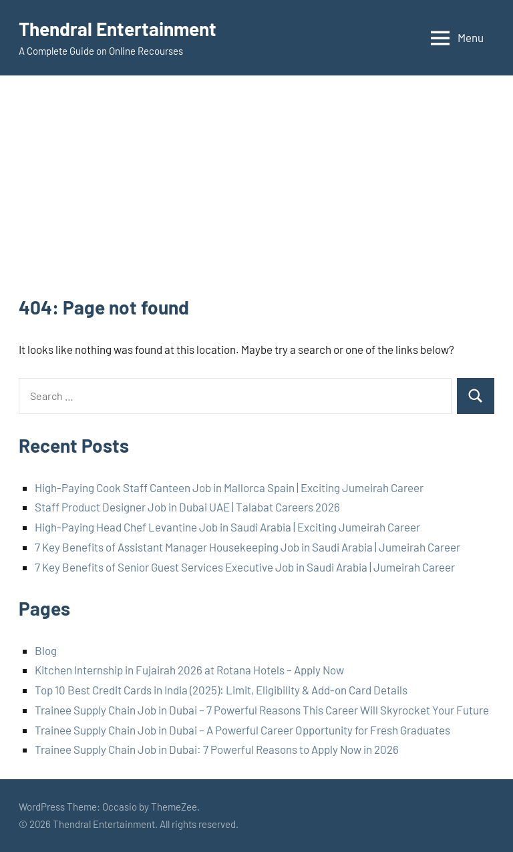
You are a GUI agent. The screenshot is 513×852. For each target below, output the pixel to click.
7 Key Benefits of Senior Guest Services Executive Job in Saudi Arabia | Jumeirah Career (245, 567)
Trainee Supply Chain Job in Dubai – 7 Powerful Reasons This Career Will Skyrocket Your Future (262, 709)
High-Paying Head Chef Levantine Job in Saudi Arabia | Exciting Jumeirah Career (227, 527)
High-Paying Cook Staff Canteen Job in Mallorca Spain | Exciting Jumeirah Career (229, 487)
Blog (46, 650)
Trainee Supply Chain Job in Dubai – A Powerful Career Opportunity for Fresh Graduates (242, 729)
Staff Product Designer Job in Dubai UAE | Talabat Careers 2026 (187, 506)
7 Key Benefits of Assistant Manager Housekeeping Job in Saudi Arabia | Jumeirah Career (247, 547)
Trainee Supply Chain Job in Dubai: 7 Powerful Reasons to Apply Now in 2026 (217, 749)
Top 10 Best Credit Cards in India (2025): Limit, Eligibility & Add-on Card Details (221, 689)
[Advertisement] (256, 194)
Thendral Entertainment (117, 28)
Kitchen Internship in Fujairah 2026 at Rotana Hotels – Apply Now (189, 669)
